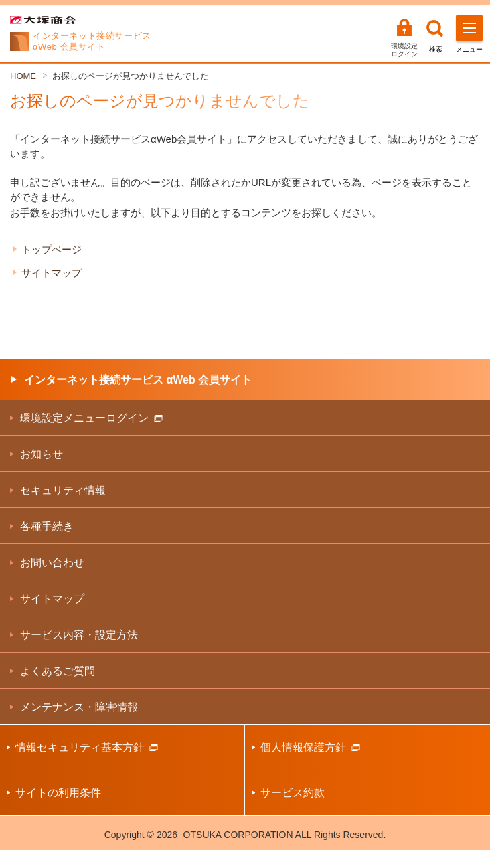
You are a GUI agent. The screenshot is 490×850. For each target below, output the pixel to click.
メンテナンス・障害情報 (79, 707)
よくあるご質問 (57, 671)
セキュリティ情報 (63, 490)
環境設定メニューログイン (91, 418)
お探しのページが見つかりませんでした (130, 76)
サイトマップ (51, 272)
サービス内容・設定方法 (79, 635)
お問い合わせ (52, 562)
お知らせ (41, 454)
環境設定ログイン (404, 50)
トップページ (51, 249)
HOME (23, 76)
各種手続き (47, 526)
